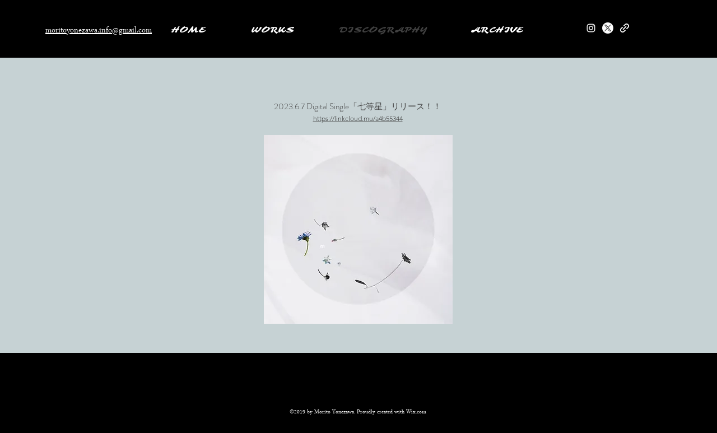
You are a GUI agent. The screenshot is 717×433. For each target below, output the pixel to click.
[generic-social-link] (624, 28)
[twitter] (607, 28)
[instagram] (591, 28)
